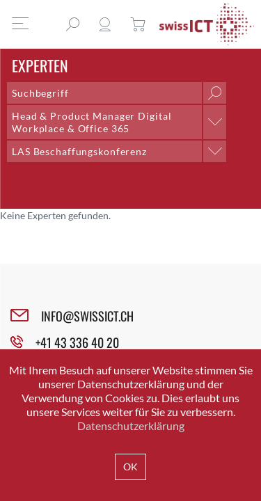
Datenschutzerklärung (130, 425)
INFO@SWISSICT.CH (87, 316)
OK (130, 466)
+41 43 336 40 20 (77, 342)
